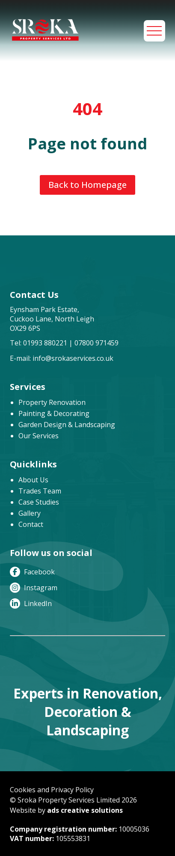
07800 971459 (96, 343)
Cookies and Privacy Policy (52, 789)
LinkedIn (31, 603)
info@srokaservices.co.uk (73, 358)
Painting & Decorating (53, 413)
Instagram (33, 588)
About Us (33, 479)
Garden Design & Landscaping (66, 424)
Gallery (29, 513)
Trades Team (39, 491)
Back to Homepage (87, 184)
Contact (30, 524)
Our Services (38, 435)
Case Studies (38, 502)
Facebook (32, 572)
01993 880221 (45, 343)
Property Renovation (52, 402)
